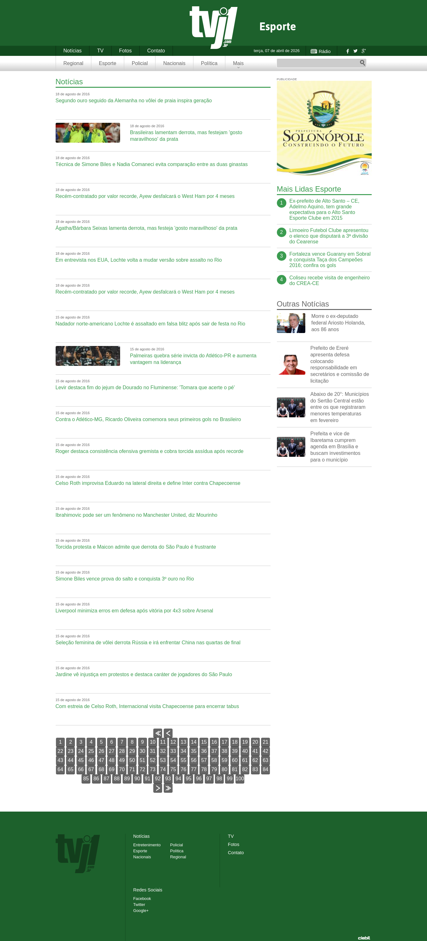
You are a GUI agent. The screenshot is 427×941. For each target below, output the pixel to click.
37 (214, 751)
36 (204, 751)
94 (178, 778)
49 (122, 760)
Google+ (363, 51)
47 (101, 760)
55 (183, 760)
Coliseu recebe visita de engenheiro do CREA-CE (330, 280)
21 (265, 742)
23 (71, 751)
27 (111, 751)
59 (224, 760)
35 (194, 751)
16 (214, 742)
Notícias (73, 50)
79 (214, 769)
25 (91, 751)
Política (209, 63)
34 (183, 751)
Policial (140, 63)
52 (153, 760)
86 (96, 778)
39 (235, 751)
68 (101, 769)
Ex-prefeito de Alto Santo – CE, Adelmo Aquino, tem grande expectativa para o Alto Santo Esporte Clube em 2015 (324, 209)
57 (204, 760)
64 (60, 769)
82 (245, 769)
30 (142, 751)
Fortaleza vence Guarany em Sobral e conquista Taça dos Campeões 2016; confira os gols (330, 259)
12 (173, 742)
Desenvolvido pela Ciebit (364, 937)
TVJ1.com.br (214, 27)
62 (255, 760)
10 (153, 742)
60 (235, 760)
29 (132, 751)
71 (132, 769)
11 (163, 742)
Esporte (107, 63)
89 (127, 778)
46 (91, 760)
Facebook (347, 51)
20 (255, 742)
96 (199, 778)
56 (194, 760)
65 (71, 769)
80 (224, 769)
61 (245, 760)
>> (168, 792)
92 (158, 778)
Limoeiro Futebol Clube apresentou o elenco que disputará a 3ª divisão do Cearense (329, 236)
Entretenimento (147, 845)
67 (91, 769)
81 (235, 769)
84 (265, 769)
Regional (73, 63)
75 (173, 769)
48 (111, 760)
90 (137, 778)
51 (142, 760)
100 (240, 778)
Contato (156, 50)
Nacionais (174, 63)
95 (189, 778)
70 (122, 769)
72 (142, 769)
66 (81, 769)
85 (86, 778)
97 (209, 778)
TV (100, 50)
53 (163, 760)
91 (147, 778)
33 (173, 751)
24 (81, 751)
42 (265, 751)
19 (245, 742)
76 (183, 769)
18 (235, 742)
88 (117, 778)
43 (60, 760)
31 (153, 751)
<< (158, 737)
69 (111, 769)
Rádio (325, 51)
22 (60, 751)
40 (245, 751)
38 (224, 751)
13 (183, 742)
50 (132, 760)
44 (71, 760)
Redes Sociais (147, 889)
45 (81, 760)
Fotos (125, 50)
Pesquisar (362, 63)
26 (101, 751)
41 (255, 751)
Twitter (355, 51)
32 (163, 751)
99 (230, 778)
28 (122, 751)
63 (265, 760)
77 (194, 769)
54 (173, 760)
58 (214, 760)
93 (168, 778)
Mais (238, 63)
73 (153, 769)
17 (224, 742)
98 (219, 778)
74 (163, 769)
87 (106, 778)
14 (194, 742)
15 (204, 742)
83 (255, 769)
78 (204, 769)
